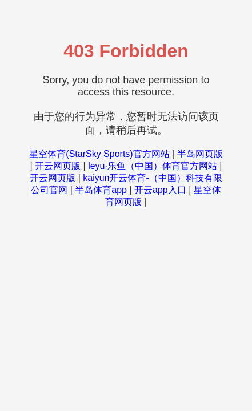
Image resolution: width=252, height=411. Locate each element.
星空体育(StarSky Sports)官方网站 (99, 154)
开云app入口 (160, 190)
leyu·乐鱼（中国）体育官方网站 (152, 166)
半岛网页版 (200, 154)
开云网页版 (58, 166)
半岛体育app (101, 190)
